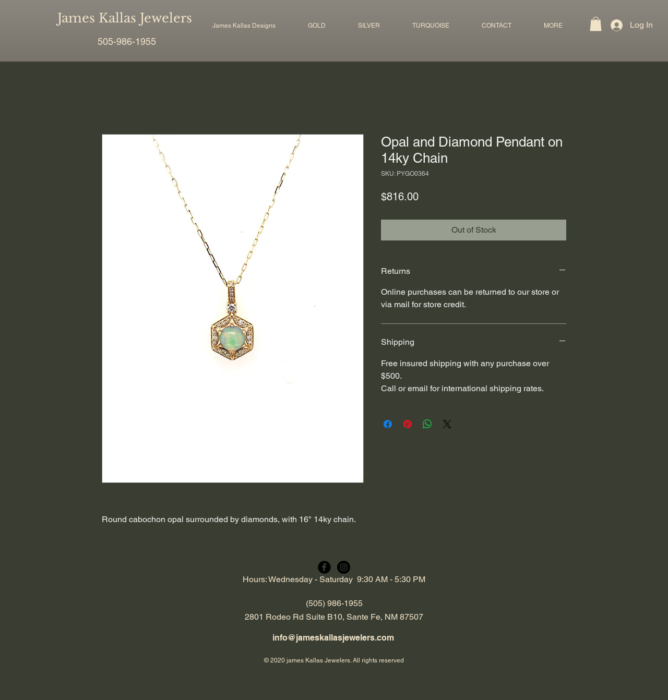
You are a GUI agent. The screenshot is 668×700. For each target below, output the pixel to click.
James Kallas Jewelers (124, 18)
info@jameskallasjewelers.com (333, 638)
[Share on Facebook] (387, 424)
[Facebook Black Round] (324, 567)
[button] (317, 25)
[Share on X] (447, 424)
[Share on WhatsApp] (427, 424)
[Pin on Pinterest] (407, 424)
